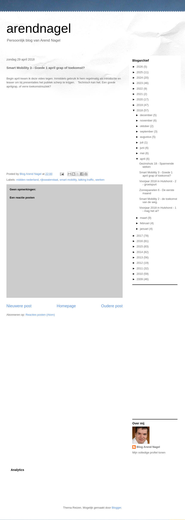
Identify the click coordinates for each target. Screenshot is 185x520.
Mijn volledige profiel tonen (148, 452)
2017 (140, 235)
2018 (140, 110)
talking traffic (86, 179)
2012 (140, 262)
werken (100, 179)
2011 (140, 268)
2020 (140, 99)
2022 (140, 88)
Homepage (66, 306)
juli (142, 142)
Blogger (116, 507)
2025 (140, 72)
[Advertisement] (149, 351)
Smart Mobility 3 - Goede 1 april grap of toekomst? (156, 174)
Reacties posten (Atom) (40, 314)
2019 (140, 105)
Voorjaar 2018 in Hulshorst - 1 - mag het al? (157, 209)
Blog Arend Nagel (148, 447)
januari (144, 228)
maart (144, 217)
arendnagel (38, 28)
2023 (140, 83)
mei (142, 153)
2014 (140, 252)
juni (142, 147)
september (147, 131)
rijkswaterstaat (49, 179)
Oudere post (112, 306)
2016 (140, 241)
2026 (140, 66)
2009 (140, 279)
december (146, 115)
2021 (140, 94)
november (146, 120)
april (143, 158)
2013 (140, 257)
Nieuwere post (18, 306)
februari (145, 223)
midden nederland (27, 179)
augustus (146, 136)
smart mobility (68, 179)
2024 (140, 77)
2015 (140, 246)
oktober (145, 126)
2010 (140, 273)
